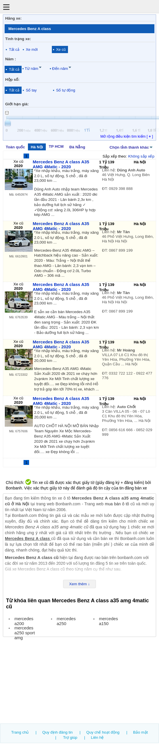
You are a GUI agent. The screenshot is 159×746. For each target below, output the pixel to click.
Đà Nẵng (77, 147)
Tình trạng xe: (18, 39)
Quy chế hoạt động (102, 732)
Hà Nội (37, 147)
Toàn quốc (15, 147)
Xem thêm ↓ (79, 584)
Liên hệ (97, 737)
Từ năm (31, 68)
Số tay (31, 90)
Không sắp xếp (141, 156)
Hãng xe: (13, 18)
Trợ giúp (70, 737)
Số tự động (65, 90)
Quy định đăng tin (57, 732)
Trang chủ (20, 732)
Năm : (10, 59)
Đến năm (60, 68)
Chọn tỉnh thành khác (131, 146)
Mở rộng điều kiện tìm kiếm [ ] (126, 136)
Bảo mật (140, 732)
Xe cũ (61, 49)
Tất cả (14, 49)
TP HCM (56, 146)
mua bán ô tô (117, 504)
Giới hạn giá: (17, 104)
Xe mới (32, 49)
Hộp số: (12, 79)
